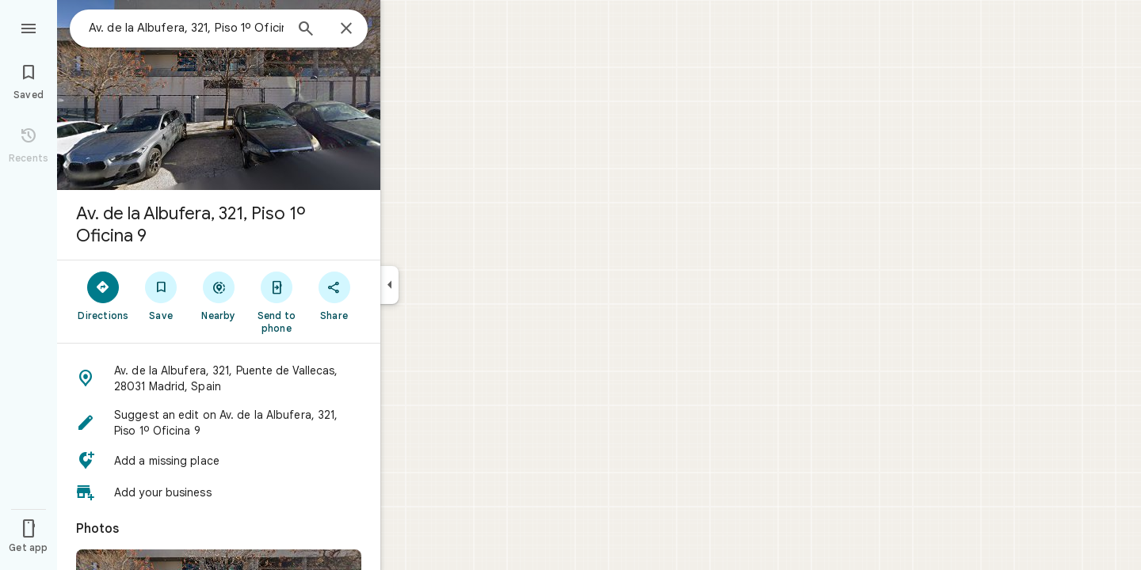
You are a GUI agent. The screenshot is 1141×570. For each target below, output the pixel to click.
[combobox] (186, 27)
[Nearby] (219, 295)
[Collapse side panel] (389, 285)
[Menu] (28, 27)
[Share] (334, 295)
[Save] (161, 295)
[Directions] (103, 295)
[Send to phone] (276, 301)
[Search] (306, 30)
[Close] (346, 29)
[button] (218, 378)
